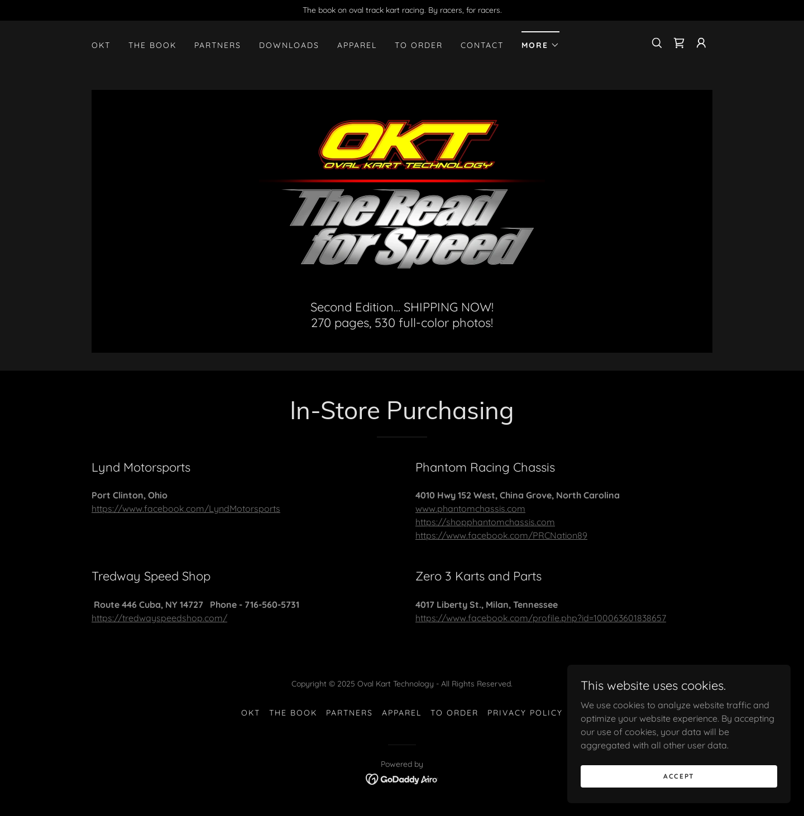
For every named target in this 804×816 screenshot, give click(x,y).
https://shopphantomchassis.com (485, 521)
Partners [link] (217, 45)
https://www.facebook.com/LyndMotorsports (186, 508)
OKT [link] (101, 45)
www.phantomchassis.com (470, 508)
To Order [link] (419, 45)
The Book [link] (152, 45)
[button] (540, 41)
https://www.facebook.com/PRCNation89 (501, 535)
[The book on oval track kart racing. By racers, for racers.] (402, 10)
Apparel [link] (357, 45)
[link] (679, 43)
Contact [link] (482, 45)
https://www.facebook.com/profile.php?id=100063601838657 (540, 617)
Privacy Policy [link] (525, 713)
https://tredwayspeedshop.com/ (159, 617)
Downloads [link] (289, 45)
